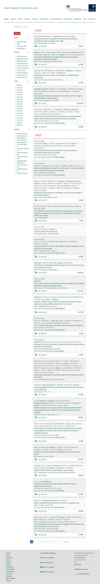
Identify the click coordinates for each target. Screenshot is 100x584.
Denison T (62, 55)
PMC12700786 (60, 123)
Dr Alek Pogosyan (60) (21, 153)
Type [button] (16, 38)
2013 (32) (19, 115)
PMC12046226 (60, 175)
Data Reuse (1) (20, 48)
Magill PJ (59, 368)
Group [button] (16, 52)
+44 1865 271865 (83, 574)
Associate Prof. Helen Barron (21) (21, 139)
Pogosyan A (57, 36)
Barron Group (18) (21, 72)
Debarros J (52, 401)
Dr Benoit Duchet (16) (21, 166)
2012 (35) (19, 118)
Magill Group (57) (21, 61)
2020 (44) (19, 99)
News (20, 19)
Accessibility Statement (48, 553)
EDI (84, 19)
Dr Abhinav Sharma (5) (22, 149)
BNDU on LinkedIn (47, 567)
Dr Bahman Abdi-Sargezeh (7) (21, 162)
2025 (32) (19, 87)
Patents (8, 581)
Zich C (43, 208)
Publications (10, 571)
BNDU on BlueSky (47, 572)
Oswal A (37, 183)
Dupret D (76, 385)
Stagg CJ (60, 263)
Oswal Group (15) (21, 77)
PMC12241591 (60, 507)
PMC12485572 (60, 531)
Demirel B (37, 263)
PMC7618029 (59, 491)
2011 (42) (19, 120)
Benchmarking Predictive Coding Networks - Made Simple (53, 470)
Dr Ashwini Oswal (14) (21, 157)
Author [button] (17, 129)
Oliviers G (57, 465)
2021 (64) (19, 97)
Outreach (67, 19)
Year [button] (16, 81)
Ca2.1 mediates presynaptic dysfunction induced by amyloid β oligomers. (58, 325)
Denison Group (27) (22, 68)
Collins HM (54, 321)
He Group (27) (20, 70)
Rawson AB (47, 500)
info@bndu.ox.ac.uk (81, 569)
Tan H (73, 36)
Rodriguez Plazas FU (41, 89)
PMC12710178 (60, 437)
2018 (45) (19, 104)
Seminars (77, 19)
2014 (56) (19, 113)
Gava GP (60, 385)
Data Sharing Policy (47, 562)
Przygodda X (69, 70)
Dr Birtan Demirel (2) (21, 170)
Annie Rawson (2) (21, 136)
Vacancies (44, 19)
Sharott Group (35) (21, 63)
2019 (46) (19, 101)
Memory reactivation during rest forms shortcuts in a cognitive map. (56, 503)
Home (6, 19)
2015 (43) (19, 111)
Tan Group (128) (21, 56)
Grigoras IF (38, 297)
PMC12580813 (60, 308)
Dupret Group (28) (21, 65)
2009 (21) (19, 125)
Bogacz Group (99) (21, 58)
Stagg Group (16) (21, 75)
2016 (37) (19, 108)
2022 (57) (19, 94)
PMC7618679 (59, 351)
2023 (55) (19, 92)
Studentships (55, 19)
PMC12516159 (60, 253)
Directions (9, 558)
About (13, 19)
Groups (27, 19)
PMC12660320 (60, 157)
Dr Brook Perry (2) (21, 173)
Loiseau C (66, 363)
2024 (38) (19, 90)
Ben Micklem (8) (21, 142)
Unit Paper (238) (21, 46)
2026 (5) (18, 85)
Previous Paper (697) (20, 43)
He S (35, 36)
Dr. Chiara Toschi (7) (21, 145)
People (35, 19)
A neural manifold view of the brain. (46, 231)
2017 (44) (19, 106)
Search (17, 33)
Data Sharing (10, 578)
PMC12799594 (60, 330)
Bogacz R (52, 468)
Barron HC (61, 73)
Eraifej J (37, 52)
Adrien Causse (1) (21, 133)
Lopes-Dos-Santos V (49, 385)
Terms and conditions (47, 558)
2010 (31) (19, 122)
